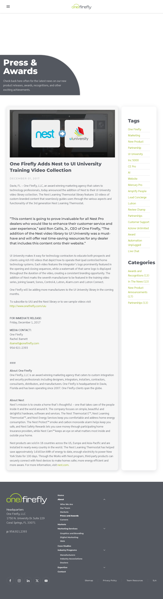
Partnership (134, 147)
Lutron (132, 203)
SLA (154, 580)
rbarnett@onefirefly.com (24, 343)
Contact (62, 571)
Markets (64, 512)
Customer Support (138, 222)
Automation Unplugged (135, 242)
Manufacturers (67, 555)
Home (61, 495)
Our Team (65, 508)
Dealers (64, 562)
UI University (135, 154)
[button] (8, 6)
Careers (64, 519)
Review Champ (136, 209)
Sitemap (89, 580)
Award (131, 234)
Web (62, 541)
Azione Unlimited (138, 228)
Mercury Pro (135, 185)
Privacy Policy (110, 580)
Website (132, 178)
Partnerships (135, 215)
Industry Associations (71, 558)
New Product (135, 141)
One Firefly (134, 129)
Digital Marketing (69, 537)
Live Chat (133, 251)
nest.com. (63, 465)
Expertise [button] (82, 567)
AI (129, 172)
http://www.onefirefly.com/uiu (28, 306)
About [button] (82, 499)
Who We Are (66, 504)
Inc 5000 (133, 160)
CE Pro (132, 166)
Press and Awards (69, 515)
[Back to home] (81, 6)
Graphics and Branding (72, 533)
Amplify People (137, 191)
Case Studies (64, 546)
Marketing (134, 135)
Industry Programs (82, 550)
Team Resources (135, 580)
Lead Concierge (137, 197)
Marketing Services (82, 528)
